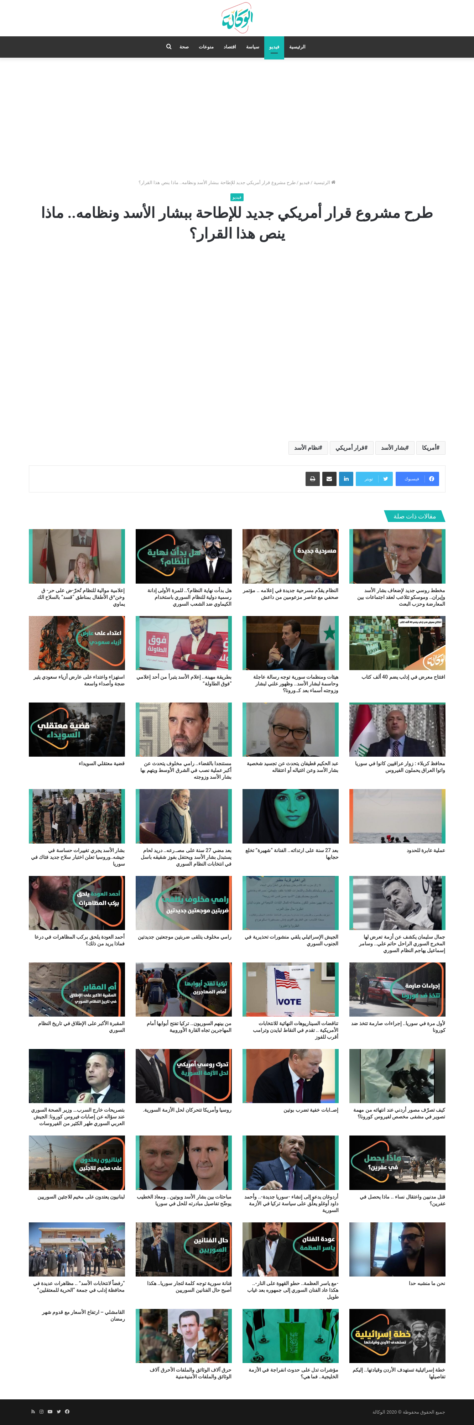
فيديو (274, 46)
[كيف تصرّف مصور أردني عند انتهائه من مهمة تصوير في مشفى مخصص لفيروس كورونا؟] (397, 1076)
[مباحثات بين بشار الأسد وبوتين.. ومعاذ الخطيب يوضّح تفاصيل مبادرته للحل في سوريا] (184, 1163)
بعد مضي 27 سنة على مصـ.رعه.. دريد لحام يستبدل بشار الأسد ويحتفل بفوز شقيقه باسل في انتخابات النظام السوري (186, 857)
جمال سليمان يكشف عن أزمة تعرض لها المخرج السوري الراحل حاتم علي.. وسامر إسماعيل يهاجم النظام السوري (402, 943)
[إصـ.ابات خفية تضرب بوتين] (291, 1076)
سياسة (252, 46)
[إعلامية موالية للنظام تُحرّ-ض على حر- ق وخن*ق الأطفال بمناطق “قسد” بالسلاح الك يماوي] (77, 556)
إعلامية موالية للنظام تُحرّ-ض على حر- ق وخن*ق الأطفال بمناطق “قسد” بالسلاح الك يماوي (81, 597)
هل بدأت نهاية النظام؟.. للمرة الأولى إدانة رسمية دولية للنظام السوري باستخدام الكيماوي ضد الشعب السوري (189, 597)
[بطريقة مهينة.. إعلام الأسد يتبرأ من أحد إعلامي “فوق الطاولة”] (184, 643)
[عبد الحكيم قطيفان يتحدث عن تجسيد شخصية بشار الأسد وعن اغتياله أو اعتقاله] (291, 730)
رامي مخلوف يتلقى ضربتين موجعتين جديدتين (184, 937)
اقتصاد (230, 46)
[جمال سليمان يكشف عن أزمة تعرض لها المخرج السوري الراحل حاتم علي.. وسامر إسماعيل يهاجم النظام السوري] (397, 903)
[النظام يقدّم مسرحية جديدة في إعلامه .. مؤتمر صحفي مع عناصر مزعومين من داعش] (291, 556)
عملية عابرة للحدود (426, 850)
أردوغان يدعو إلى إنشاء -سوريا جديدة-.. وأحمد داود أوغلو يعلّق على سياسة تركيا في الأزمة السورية (291, 1203)
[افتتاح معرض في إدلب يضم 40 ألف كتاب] (397, 643)
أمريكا (429, 447)
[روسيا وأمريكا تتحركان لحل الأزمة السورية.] (184, 1076)
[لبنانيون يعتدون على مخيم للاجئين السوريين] (77, 1163)
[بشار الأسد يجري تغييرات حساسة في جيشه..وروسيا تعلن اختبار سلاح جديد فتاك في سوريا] (77, 816)
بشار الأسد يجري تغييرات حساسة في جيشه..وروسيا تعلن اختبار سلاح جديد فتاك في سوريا (78, 857)
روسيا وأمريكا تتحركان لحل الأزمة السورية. (187, 1110)
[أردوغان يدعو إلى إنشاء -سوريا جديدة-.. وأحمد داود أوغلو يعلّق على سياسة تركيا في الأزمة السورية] (291, 1163)
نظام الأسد (306, 447)
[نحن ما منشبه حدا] (397, 1249)
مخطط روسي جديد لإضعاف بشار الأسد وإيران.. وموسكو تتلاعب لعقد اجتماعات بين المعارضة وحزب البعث (401, 597)
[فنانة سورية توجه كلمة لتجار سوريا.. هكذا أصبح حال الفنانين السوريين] (184, 1249)
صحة (184, 46)
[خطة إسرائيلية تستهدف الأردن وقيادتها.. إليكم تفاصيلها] (397, 1336)
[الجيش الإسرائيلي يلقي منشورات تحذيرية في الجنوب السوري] (291, 903)
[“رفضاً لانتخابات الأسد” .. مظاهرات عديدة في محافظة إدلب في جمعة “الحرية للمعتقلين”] (77, 1249)
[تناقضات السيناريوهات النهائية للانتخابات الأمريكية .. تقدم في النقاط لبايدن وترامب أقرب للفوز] (291, 989)
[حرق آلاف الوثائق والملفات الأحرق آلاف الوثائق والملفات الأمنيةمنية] (184, 1336)
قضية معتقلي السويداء (102, 763)
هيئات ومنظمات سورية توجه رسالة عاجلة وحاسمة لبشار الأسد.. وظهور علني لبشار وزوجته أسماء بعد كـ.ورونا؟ (295, 683)
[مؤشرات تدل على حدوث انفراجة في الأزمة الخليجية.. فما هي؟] (291, 1336)
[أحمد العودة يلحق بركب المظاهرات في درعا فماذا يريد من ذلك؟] (77, 903)
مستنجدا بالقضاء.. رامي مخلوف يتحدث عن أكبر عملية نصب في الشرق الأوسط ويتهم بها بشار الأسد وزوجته (185, 770)
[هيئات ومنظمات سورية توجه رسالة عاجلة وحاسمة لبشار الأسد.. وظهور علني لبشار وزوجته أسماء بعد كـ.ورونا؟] (291, 643)
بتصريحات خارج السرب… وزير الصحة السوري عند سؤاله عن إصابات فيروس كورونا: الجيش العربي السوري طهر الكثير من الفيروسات (78, 1116)
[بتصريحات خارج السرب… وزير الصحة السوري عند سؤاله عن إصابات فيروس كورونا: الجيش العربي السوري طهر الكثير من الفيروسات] (77, 1076)
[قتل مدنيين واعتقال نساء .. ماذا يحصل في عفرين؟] (397, 1163)
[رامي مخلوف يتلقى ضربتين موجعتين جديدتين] (184, 903)
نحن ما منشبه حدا (427, 1283)
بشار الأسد (393, 447)
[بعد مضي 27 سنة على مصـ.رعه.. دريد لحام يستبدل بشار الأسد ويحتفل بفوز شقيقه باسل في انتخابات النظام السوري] (184, 816)
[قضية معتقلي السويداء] (77, 730)
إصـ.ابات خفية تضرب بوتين (310, 1110)
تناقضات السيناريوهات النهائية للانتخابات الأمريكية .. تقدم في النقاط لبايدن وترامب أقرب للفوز (296, 1030)
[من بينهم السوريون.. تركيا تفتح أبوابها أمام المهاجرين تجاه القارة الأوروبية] (184, 989)
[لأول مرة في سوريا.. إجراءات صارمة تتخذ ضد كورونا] (397, 989)
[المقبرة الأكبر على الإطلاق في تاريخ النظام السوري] (77, 989)
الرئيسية (297, 46)
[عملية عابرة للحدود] (397, 816)
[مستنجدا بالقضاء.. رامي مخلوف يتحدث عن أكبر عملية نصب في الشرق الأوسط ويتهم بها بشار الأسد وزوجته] (184, 730)
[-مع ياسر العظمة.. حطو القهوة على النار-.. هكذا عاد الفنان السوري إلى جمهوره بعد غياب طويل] (291, 1249)
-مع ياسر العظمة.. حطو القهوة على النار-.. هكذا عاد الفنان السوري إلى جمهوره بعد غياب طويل (292, 1290)
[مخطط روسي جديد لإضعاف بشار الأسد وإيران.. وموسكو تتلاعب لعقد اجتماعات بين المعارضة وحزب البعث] (397, 556)
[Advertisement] (237, 118)
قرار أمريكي (349, 447)
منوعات (206, 46)
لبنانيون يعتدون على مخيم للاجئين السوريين (81, 1197)
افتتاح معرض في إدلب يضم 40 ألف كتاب (403, 677)
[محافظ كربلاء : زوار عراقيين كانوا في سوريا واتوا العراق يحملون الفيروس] (397, 730)
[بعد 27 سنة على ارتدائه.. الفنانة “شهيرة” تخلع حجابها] (291, 816)
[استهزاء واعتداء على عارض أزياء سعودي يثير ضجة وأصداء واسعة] (77, 643)
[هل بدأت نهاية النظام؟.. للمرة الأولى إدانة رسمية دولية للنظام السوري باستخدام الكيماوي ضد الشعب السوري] (184, 556)
